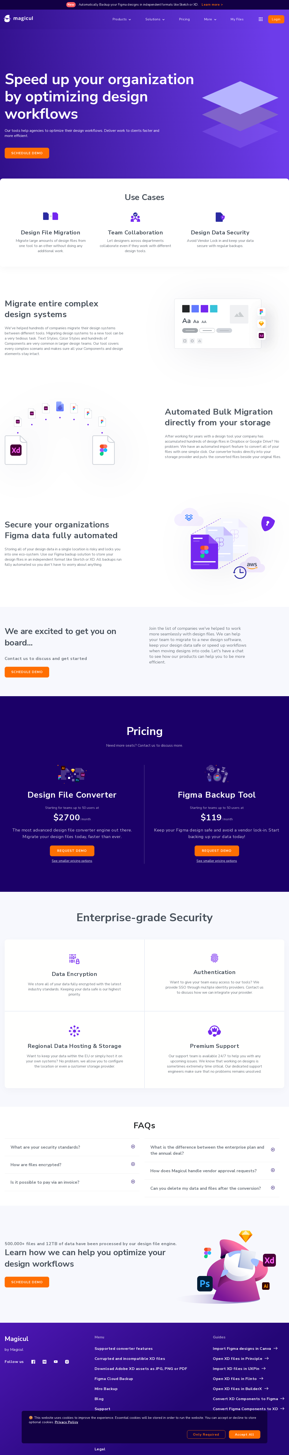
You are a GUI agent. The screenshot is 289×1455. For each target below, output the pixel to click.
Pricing (184, 19)
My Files (237, 19)
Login (276, 19)
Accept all (244, 1434)
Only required (206, 1434)
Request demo (72, 851)
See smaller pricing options (72, 861)
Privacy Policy (66, 1422)
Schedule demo (27, 153)
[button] (72, 1147)
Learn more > (212, 5)
